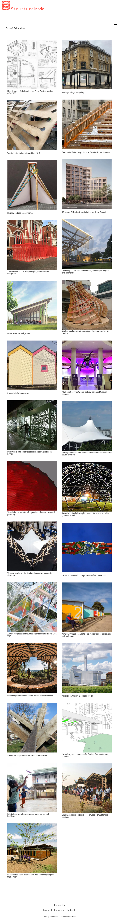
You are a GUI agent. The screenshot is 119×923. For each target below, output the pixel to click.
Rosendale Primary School (18, 393)
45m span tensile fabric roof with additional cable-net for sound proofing (87, 454)
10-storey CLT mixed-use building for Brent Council (84, 212)
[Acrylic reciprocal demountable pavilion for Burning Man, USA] (32, 607)
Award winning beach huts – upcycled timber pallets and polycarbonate (86, 635)
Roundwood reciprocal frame (20, 213)
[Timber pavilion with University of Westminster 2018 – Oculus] (87, 305)
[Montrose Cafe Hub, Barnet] (32, 305)
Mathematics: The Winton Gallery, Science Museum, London (84, 393)
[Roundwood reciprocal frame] (32, 185)
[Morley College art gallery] (87, 64)
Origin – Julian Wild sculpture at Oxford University (84, 575)
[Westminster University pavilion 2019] (32, 125)
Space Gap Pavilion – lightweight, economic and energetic (28, 273)
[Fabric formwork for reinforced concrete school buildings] (32, 787)
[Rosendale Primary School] (32, 365)
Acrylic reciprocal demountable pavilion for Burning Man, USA (32, 635)
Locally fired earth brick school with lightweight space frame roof (30, 876)
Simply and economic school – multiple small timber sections (85, 816)
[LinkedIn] (71, 910)
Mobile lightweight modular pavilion (77, 696)
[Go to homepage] (23, 22)
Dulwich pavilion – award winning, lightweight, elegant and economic (85, 272)
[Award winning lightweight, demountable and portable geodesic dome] (87, 487)
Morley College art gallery (73, 93)
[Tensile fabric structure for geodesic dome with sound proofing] (32, 486)
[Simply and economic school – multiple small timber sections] (87, 788)
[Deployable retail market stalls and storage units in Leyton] (32, 425)
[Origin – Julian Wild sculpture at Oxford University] (87, 547)
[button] (115, 24)
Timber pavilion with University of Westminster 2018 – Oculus (86, 332)
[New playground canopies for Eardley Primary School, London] (87, 727)
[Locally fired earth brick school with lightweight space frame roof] (32, 848)
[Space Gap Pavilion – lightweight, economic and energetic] (32, 245)
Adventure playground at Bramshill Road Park (27, 756)
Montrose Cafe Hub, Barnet (19, 334)
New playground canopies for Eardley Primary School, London (85, 755)
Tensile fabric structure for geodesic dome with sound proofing (31, 513)
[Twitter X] (47, 910)
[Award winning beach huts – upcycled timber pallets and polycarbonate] (87, 607)
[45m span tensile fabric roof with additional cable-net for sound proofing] (87, 426)
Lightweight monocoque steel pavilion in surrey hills (30, 696)
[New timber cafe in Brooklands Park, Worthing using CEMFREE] (32, 64)
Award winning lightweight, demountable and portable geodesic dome (85, 514)
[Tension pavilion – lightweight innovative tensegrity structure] (32, 546)
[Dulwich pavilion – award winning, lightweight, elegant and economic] (87, 244)
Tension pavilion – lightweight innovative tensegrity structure (29, 574)
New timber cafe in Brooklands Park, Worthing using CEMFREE (30, 92)
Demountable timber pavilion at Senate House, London (86, 152)
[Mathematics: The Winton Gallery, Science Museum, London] (87, 365)
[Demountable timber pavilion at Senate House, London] (87, 124)
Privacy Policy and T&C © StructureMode (59, 917)
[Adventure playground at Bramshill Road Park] (32, 727)
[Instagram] (59, 910)
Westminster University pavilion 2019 (23, 153)
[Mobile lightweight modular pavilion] (87, 668)
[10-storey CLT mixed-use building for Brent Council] (87, 184)
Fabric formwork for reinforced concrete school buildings (28, 815)
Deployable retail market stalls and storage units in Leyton (29, 453)
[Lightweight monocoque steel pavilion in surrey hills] (32, 668)
